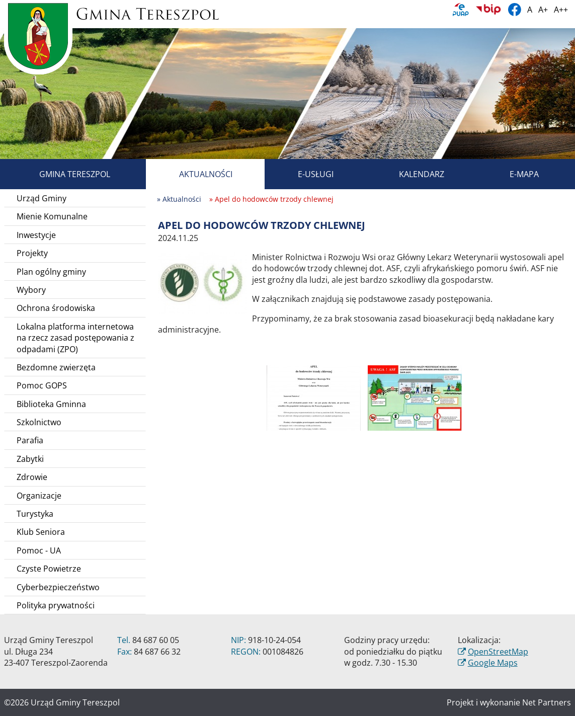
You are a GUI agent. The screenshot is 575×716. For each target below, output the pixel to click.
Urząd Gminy (41, 198)
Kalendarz (410, 174)
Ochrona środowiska (56, 307)
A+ (543, 9)
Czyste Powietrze (49, 568)
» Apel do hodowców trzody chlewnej (271, 199)
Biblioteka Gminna (51, 404)
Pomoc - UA (39, 550)
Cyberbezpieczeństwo (58, 587)
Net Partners (546, 702)
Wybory (31, 289)
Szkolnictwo (39, 422)
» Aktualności (179, 199)
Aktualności (194, 174)
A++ (561, 9)
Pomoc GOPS (42, 385)
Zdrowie (32, 477)
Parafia (30, 440)
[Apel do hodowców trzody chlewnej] (202, 281)
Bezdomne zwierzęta (56, 367)
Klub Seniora (41, 531)
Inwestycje (36, 235)
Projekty (32, 253)
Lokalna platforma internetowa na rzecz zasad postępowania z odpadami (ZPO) (75, 338)
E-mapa (512, 174)
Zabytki (30, 458)
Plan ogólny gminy (51, 271)
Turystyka (35, 513)
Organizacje (39, 495)
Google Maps (493, 662)
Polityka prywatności (56, 605)
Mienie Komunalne (52, 216)
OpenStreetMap (498, 651)
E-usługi (304, 174)
